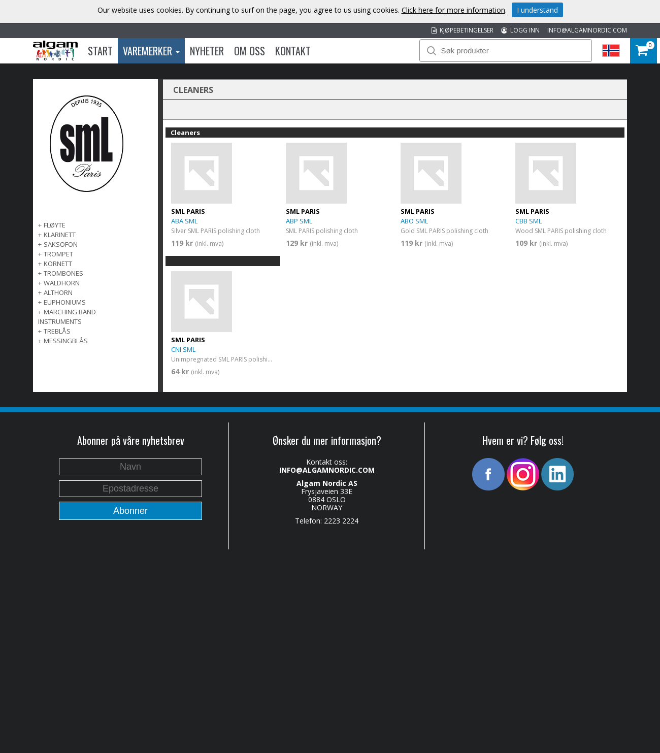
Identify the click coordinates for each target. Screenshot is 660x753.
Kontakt (293, 50)
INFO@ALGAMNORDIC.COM (587, 30)
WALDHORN (62, 282)
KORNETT (58, 263)
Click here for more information (453, 10)
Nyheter (207, 50)
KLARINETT (60, 234)
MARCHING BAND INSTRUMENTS (67, 316)
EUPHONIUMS (65, 302)
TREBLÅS (57, 331)
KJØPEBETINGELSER (462, 30)
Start (100, 50)
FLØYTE (54, 225)
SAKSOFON (61, 244)
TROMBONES (63, 273)
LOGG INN (520, 30)
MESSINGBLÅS (66, 340)
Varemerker (151, 50)
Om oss (249, 50)
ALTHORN (58, 292)
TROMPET (58, 253)
